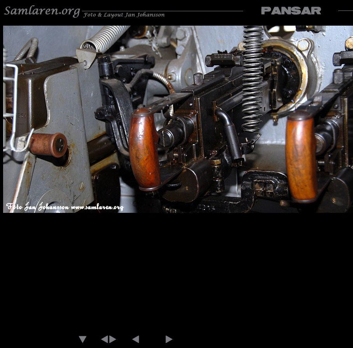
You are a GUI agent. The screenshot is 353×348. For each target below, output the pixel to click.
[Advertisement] (176, 274)
